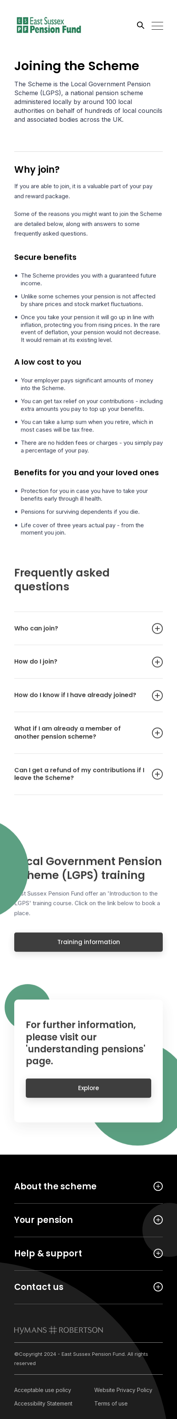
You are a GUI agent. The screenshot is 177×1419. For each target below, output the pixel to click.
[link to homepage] (58, 1330)
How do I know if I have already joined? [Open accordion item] (80, 700)
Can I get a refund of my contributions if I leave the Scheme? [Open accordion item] (80, 779)
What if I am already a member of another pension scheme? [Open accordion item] (80, 738)
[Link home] (48, 25)
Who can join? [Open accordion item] (80, 633)
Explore (88, 1092)
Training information (88, 946)
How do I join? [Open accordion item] (80, 667)
